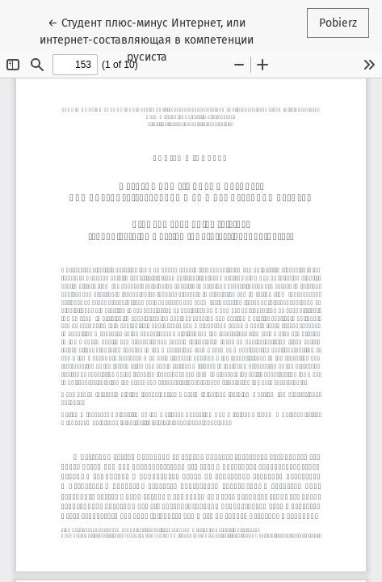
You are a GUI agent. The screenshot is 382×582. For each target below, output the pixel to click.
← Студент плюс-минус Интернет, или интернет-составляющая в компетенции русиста (147, 39)
